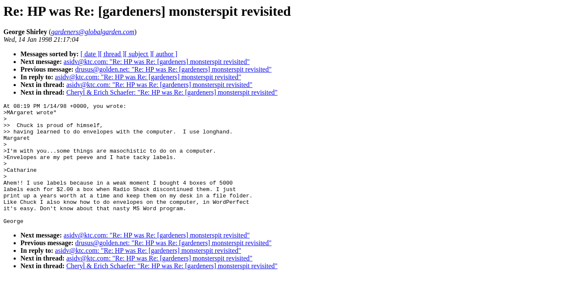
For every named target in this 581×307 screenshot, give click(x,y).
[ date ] (90, 54)
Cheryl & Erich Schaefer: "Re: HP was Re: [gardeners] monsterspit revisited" (172, 92)
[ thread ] (112, 54)
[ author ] (165, 54)
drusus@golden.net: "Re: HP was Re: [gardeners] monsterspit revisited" (173, 69)
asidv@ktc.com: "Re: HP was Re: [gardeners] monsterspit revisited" (156, 61)
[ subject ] (138, 54)
